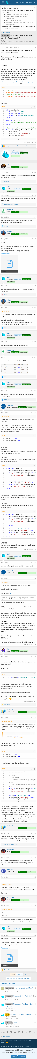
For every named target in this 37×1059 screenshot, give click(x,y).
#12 (35, 562)
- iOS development (13, 20)
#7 (35, 307)
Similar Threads (23, 41)
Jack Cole (10, 710)
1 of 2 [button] (13, 974)
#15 (35, 717)
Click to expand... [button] (18, 737)
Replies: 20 (14, 47)
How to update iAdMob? (24, 988)
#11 (35, 412)
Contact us (4, 1041)
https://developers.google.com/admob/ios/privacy (17, 82)
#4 (35, 217)
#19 (35, 905)
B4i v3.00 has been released (20, 1014)
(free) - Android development (17, 14)
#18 (35, 877)
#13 (35, 578)
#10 (35, 390)
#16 (35, 833)
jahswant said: (6, 909)
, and (11, 204)
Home (3, 1042)
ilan (8, 649)
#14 (35, 656)
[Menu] (2, 2)
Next (19, 974)
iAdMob (16, 1022)
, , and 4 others (17, 146)
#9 (35, 357)
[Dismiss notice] (34, 8)
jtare (6, 990)
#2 (35, 172)
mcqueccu (10, 209)
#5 (35, 239)
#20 (35, 935)
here (11, 593)
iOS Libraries (11, 998)
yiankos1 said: (6, 721)
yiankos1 (10, 405)
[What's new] (35, 2)
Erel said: (5, 311)
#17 (35, 857)
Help (30, 1041)
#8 (35, 341)
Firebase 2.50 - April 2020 (22, 996)
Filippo (9, 231)
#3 (35, 195)
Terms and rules (13, 1041)
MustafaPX (10, 850)
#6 (35, 285)
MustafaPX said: (7, 884)
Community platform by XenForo (16, 1046)
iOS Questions (12, 990)
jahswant (10, 870)
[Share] (35, 47)
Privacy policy (23, 1041)
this (11, 495)
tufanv (9, 165)
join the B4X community (9, 29)
